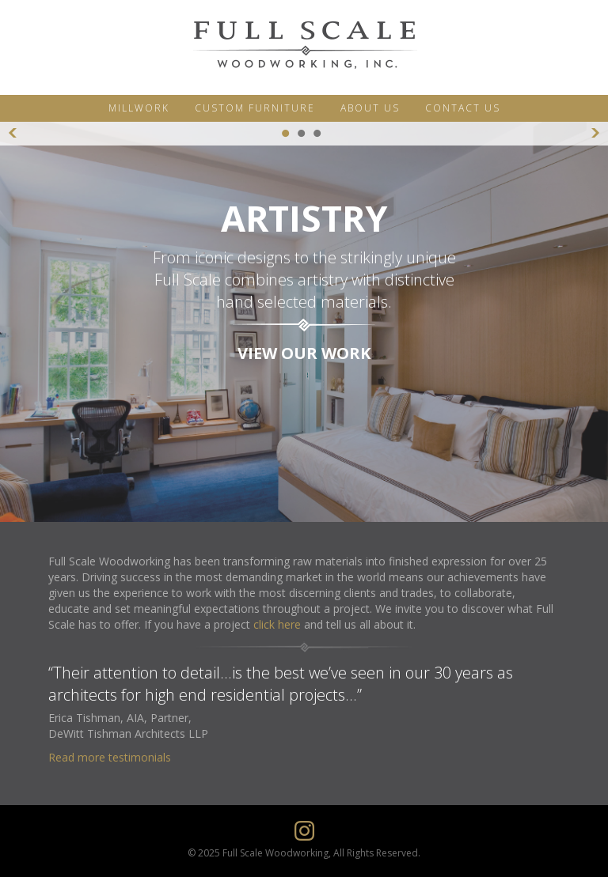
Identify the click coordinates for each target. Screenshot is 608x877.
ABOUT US (370, 108)
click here (277, 624)
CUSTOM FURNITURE (255, 108)
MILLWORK (138, 108)
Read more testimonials (109, 757)
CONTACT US (462, 108)
